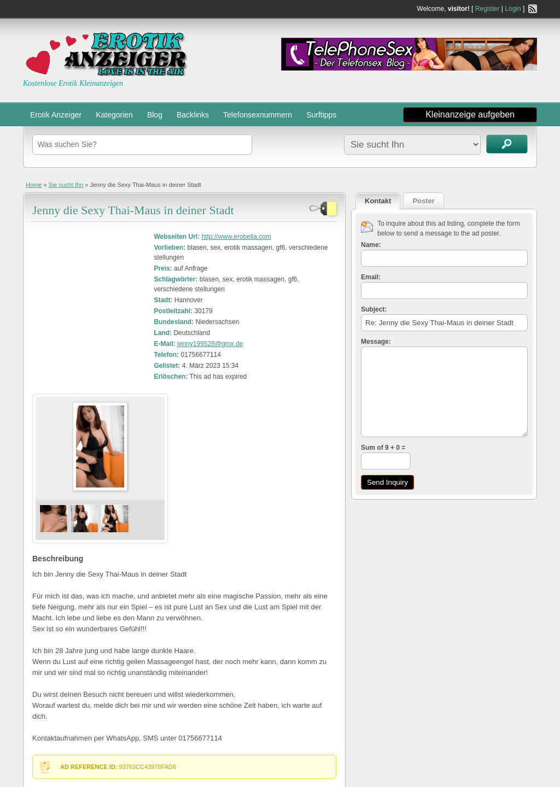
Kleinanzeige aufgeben (470, 114)
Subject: (374, 309)
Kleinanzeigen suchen (507, 144)
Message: (376, 341)
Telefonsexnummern (257, 114)
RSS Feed (532, 8)
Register (487, 9)
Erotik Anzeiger (55, 114)
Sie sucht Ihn (66, 184)
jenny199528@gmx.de (210, 344)
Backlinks (193, 114)
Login (513, 9)
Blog (154, 114)
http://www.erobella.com (236, 236)
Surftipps (321, 114)
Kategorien (114, 114)
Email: (371, 277)
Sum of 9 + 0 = (383, 447)
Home (34, 184)
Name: (371, 245)
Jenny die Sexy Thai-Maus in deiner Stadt (133, 210)
